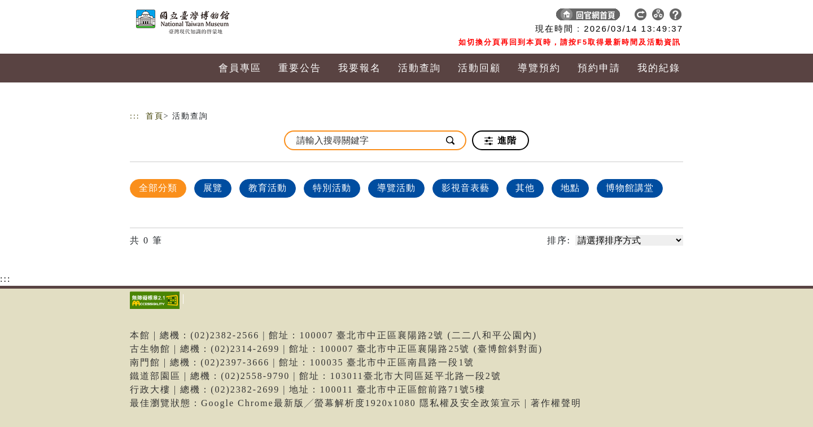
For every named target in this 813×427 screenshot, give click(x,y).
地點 (570, 188)
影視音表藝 (465, 188)
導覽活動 (396, 188)
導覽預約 (539, 68)
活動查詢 (419, 68)
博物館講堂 (630, 188)
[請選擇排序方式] (629, 240)
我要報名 (359, 68)
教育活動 (267, 188)
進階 (500, 141)
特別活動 (332, 188)
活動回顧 (479, 68)
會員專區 (239, 68)
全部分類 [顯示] (158, 188)
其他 (525, 188)
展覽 (212, 188)
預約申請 (599, 68)
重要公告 (299, 68)
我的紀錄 (658, 68)
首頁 (155, 116)
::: (135, 116)
